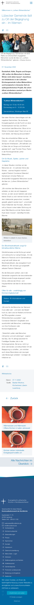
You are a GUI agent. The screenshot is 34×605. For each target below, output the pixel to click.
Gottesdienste (9, 528)
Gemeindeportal (10, 566)
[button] (31, 3)
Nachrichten (9, 541)
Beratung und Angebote (12, 573)
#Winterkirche (6, 374)
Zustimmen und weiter (17, 593)
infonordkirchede (11, 525)
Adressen (8, 557)
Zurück (14, 398)
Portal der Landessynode (13, 570)
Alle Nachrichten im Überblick (21, 462)
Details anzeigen (16, 597)
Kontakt (7, 544)
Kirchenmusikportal (11, 531)
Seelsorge (8, 576)
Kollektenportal (9, 563)
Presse (7, 537)
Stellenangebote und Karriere (14, 560)
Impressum (8, 547)
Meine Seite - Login (11, 553)
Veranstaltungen (10, 534)
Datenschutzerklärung (12, 550)
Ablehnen (17, 601)
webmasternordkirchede (13, 523)
